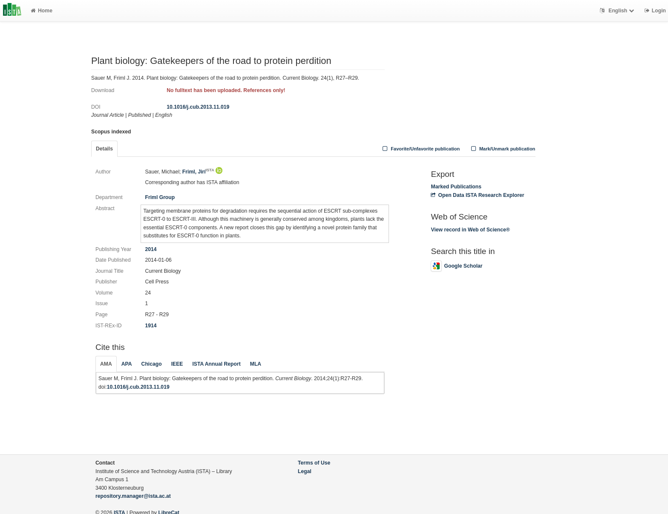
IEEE (177, 364)
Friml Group (160, 197)
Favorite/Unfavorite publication (420, 148)
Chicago (151, 364)
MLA (255, 364)
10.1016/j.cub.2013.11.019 (198, 107)
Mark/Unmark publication (502, 148)
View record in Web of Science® (470, 230)
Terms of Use (314, 463)
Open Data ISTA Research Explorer (477, 195)
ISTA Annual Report (216, 364)
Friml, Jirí (198, 172)
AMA (106, 364)
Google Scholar (456, 266)
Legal (304, 471)
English (618, 11)
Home (41, 11)
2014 (150, 249)
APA (126, 364)
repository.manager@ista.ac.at (133, 496)
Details (104, 149)
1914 (150, 326)
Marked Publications (456, 187)
